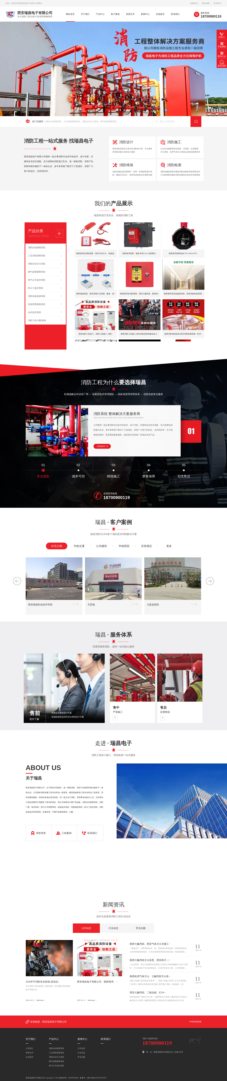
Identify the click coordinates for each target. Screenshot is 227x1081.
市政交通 (79, 552)
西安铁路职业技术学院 (40, 657)
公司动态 (86, 928)
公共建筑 (101, 552)
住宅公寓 (56, 552)
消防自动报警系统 (53, 121)
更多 (169, 552)
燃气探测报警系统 (108, 121)
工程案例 (66, 848)
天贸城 (91, 657)
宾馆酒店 (146, 552)
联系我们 (217, 3)
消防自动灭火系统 (90, 121)
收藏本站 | (196, 3)
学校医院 (124, 552)
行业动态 (113, 928)
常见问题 (141, 928)
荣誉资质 (41, 848)
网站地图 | (208, 3)
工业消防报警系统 (72, 121)
